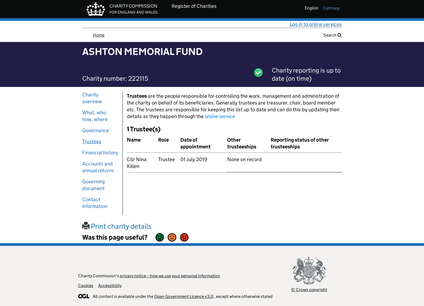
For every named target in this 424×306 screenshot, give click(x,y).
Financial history (100, 152)
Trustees (91, 141)
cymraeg (331, 8)
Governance (95, 130)
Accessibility (109, 285)
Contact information (94, 202)
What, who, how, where (95, 115)
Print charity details (116, 226)
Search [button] (332, 35)
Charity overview (92, 98)
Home (98, 35)
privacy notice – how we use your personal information (170, 275)
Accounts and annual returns (98, 167)
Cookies (85, 285)
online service (220, 116)
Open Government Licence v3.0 (183, 296)
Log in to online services (316, 24)
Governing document (93, 184)
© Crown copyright (309, 289)
